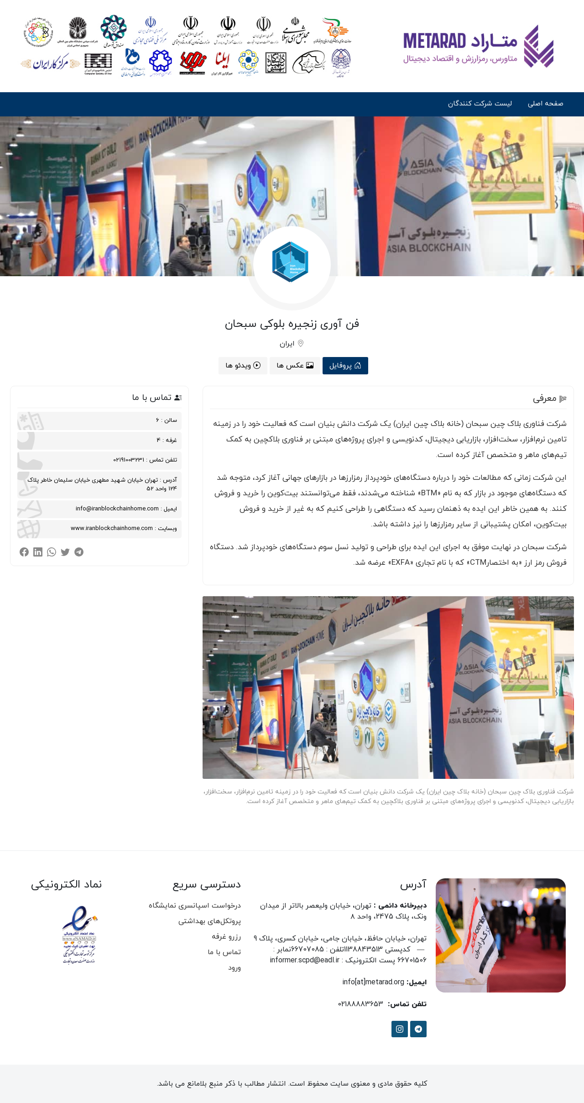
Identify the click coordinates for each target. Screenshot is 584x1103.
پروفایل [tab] (345, 366)
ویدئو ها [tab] (243, 366)
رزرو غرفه (226, 937)
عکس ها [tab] (294, 366)
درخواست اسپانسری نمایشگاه (195, 906)
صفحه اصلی (545, 104)
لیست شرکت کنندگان (480, 104)
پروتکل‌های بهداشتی (209, 921)
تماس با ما (224, 952)
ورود (234, 968)
